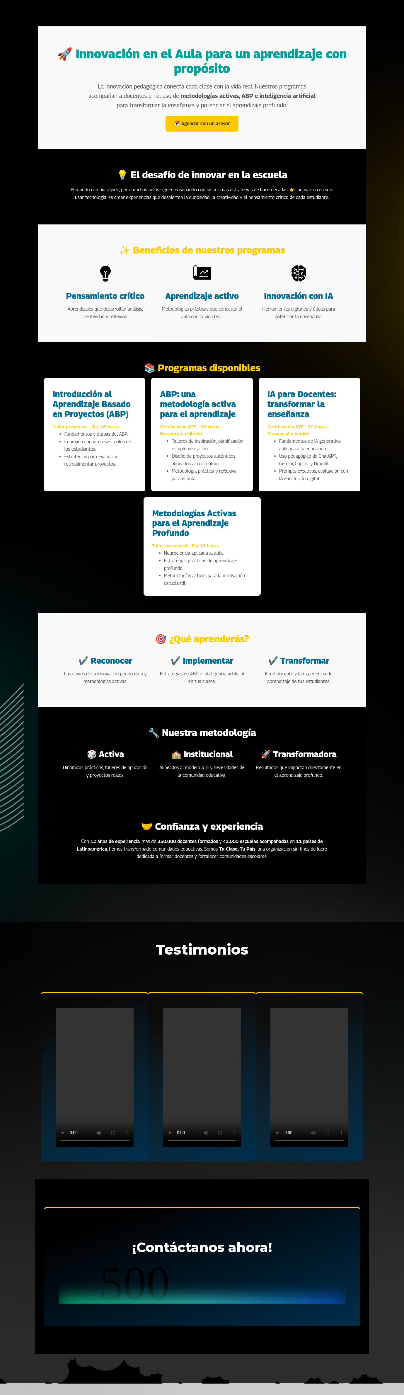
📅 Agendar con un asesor (202, 123)
